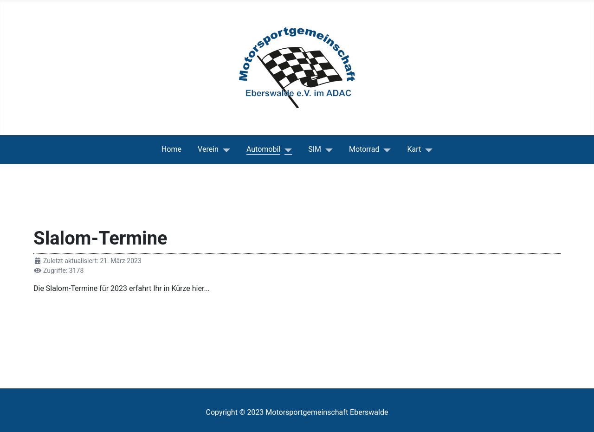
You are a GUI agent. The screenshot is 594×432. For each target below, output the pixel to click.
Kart (414, 149)
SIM (314, 149)
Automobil (263, 149)
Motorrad (364, 149)
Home (171, 149)
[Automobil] (286, 149)
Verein (208, 149)
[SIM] (327, 149)
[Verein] (224, 149)
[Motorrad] (385, 149)
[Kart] (427, 149)
